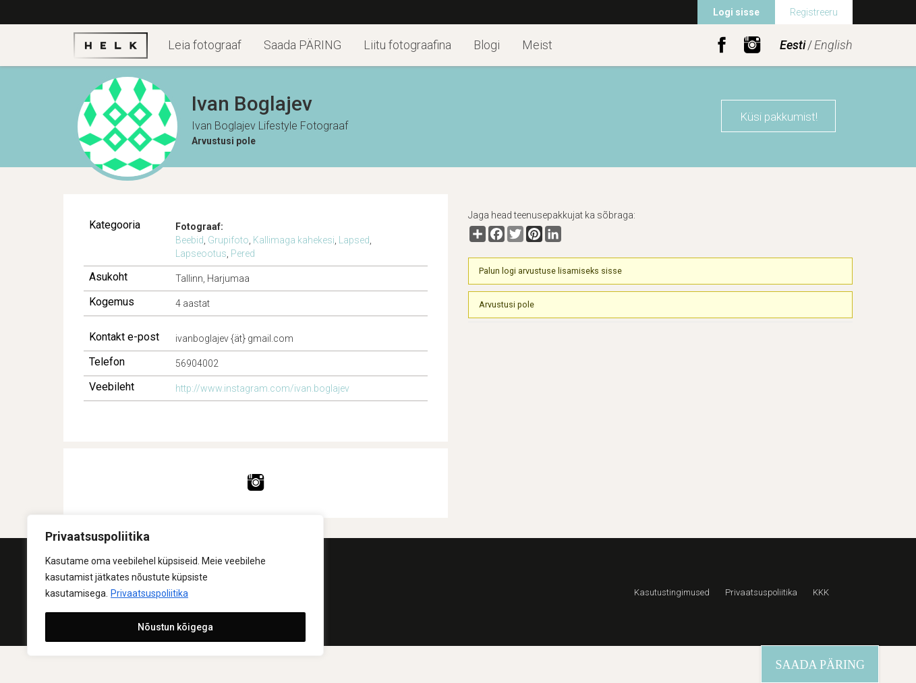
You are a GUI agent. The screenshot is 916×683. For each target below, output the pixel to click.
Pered (243, 253)
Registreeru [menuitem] (814, 12)
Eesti (792, 45)
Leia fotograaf (204, 45)
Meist (537, 45)
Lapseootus (201, 253)
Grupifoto (228, 240)
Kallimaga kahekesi (294, 240)
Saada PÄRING (302, 45)
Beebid (189, 240)
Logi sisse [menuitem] (736, 12)
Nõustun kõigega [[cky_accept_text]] (175, 627)
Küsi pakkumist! (779, 116)
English (833, 45)
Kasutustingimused (672, 592)
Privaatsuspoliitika (149, 593)
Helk (111, 45)
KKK (821, 592)
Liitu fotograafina (407, 45)
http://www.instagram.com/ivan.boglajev (262, 388)
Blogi (487, 45)
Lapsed (354, 240)
